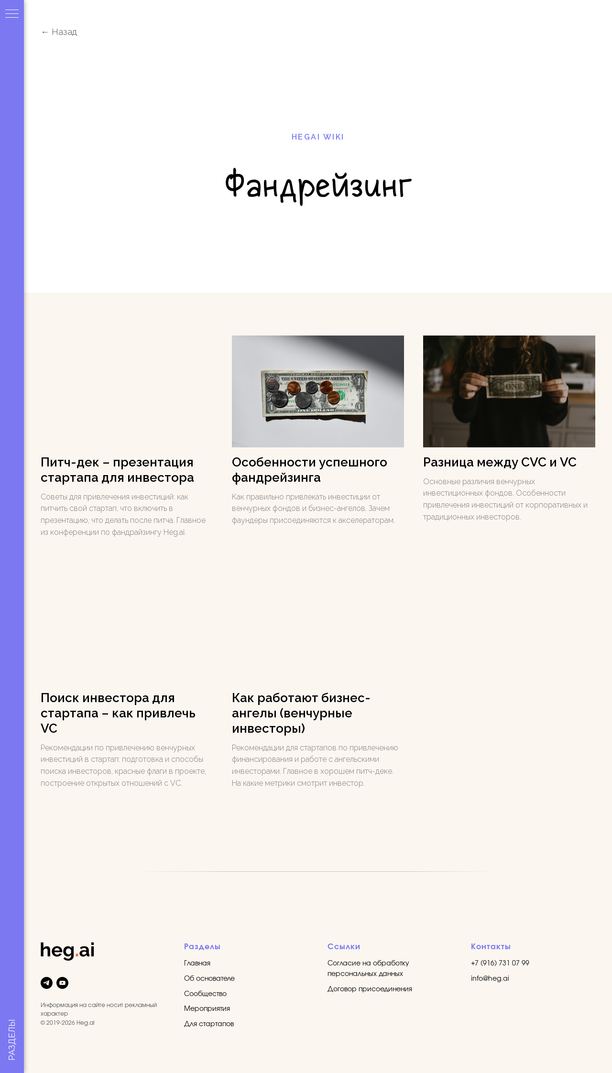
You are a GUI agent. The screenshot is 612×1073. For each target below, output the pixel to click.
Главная (197, 963)
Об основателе (209, 978)
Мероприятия (207, 1009)
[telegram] (47, 983)
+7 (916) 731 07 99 (500, 963)
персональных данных (365, 974)
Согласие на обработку (368, 963)
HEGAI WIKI (318, 136)
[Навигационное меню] (12, 14)
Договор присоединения (370, 989)
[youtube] (62, 983)
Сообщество (205, 994)
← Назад (59, 32)
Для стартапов (209, 1024)
